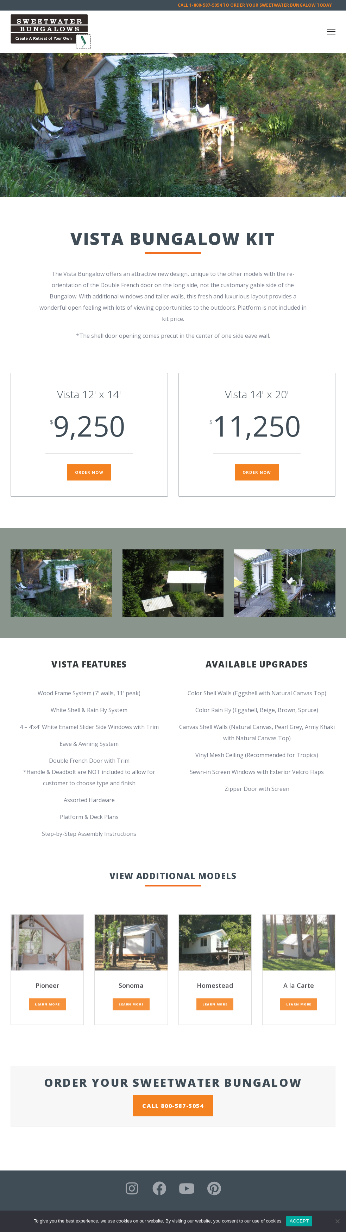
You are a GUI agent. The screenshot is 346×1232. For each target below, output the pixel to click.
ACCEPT (299, 1221)
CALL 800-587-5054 (172, 1106)
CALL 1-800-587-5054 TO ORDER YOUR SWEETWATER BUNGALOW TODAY (255, 5)
